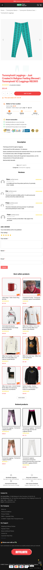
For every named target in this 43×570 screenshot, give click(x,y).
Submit (4, 267)
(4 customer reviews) (14, 85)
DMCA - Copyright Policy (7, 516)
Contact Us (4, 533)
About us (3, 509)
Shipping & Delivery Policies (8, 526)
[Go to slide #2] (26, 69)
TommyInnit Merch (11, 10)
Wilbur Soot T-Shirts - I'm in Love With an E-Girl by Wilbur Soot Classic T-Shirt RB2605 (31, 327)
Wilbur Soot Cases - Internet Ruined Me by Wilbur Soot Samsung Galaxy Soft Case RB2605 (11, 387)
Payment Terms (5, 528)
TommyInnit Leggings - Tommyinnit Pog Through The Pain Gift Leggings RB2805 (32, 429)
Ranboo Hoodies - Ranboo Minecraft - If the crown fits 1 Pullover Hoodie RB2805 (30, 387)
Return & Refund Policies (7, 531)
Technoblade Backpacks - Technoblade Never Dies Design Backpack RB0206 (10, 327)
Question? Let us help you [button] (35, 568)
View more (21, 397)
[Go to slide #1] (17, 69)
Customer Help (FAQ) (6, 535)
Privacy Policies (5, 514)
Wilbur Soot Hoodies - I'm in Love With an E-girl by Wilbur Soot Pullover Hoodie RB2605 (10, 357)
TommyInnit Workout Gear (27, 10)
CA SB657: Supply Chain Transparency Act (12, 518)
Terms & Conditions (6, 511)
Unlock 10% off (39, 563)
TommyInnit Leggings (7, 13)
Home (2, 10)
